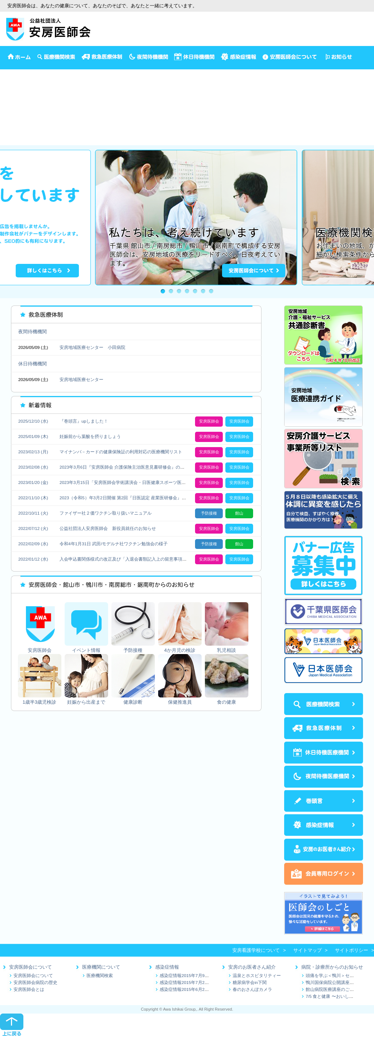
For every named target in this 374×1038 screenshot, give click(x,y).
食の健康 (9, 141)
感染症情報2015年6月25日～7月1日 (194, 989)
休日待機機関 (32, 363)
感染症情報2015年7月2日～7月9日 (193, 982)
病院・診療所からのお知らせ (332, 967)
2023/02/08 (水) (33, 467)
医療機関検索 (100, 975)
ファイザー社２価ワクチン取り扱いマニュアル (106, 513)
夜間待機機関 (32, 331)
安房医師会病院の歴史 (35, 982)
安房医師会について (30, 967)
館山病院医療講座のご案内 (332, 989)
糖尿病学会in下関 (250, 982)
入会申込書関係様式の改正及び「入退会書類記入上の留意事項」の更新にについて (141, 559)
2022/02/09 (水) (33, 543)
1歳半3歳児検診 (17, 111)
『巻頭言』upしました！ (84, 421)
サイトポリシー (351, 950)
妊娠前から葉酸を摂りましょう (90, 436)
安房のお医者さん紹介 (252, 967)
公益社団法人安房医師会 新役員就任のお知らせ (108, 528)
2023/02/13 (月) (33, 451)
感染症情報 (167, 967)
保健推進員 (12, 133)
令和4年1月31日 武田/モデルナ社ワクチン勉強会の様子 (114, 543)
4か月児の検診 (15, 95)
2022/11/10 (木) (33, 497)
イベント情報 (14, 80)
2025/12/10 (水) (33, 421)
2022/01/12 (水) (33, 559)
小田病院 (116, 347)
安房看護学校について (256, 950)
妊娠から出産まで (19, 118)
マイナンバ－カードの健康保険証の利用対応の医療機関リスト (121, 451)
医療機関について (101, 967)
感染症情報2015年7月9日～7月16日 (194, 975)
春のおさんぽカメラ (252, 989)
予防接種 (9, 88)
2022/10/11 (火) (33, 513)
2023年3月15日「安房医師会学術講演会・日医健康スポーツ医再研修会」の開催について (147, 482)
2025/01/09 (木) (33, 436)
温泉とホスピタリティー (257, 975)
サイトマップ (307, 950)
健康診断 (9, 125)
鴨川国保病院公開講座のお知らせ (338, 982)
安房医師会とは (29, 989)
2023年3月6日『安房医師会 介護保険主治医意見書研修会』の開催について (133, 467)
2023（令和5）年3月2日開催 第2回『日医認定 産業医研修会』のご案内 (129, 497)
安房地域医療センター (81, 347)
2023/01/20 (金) (33, 482)
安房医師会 (12, 73)
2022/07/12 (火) (33, 528)
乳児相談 (9, 103)
